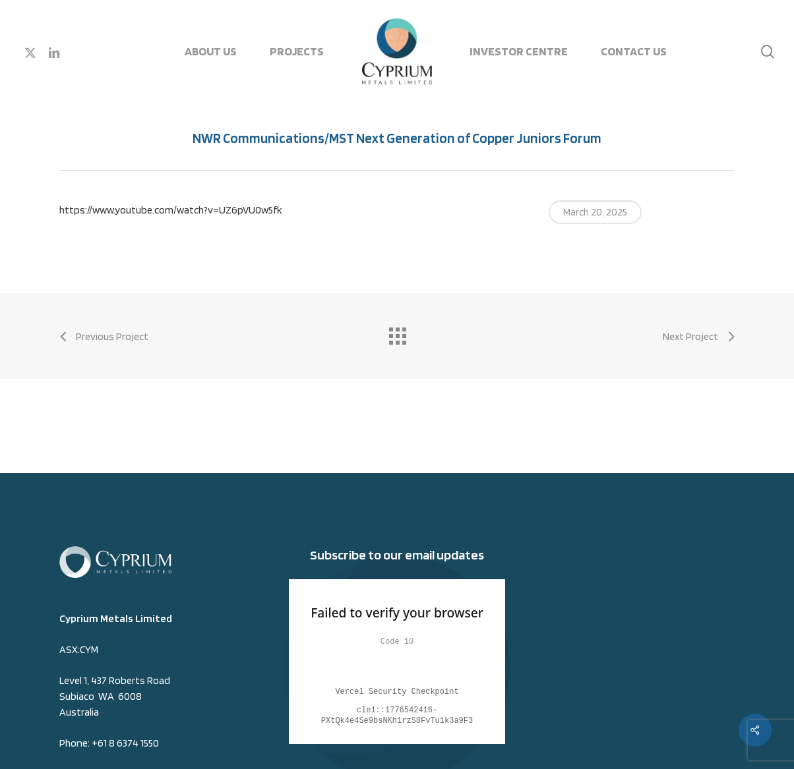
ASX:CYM (78, 649)
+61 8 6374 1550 (125, 743)
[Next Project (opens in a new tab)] (699, 337)
